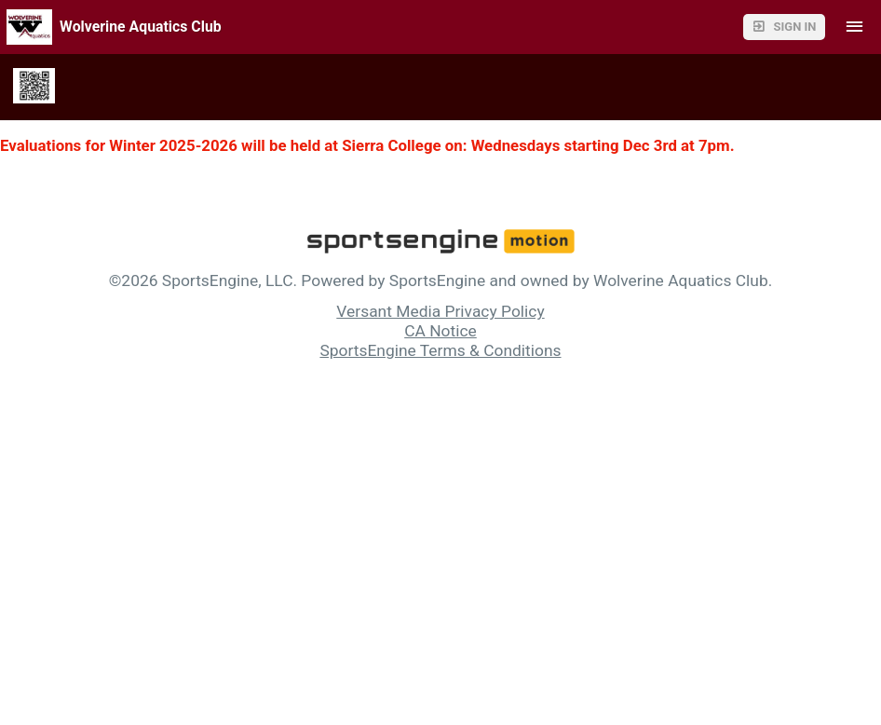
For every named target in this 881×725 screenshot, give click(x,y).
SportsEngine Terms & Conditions (440, 350)
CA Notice (440, 330)
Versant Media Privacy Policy (440, 311)
